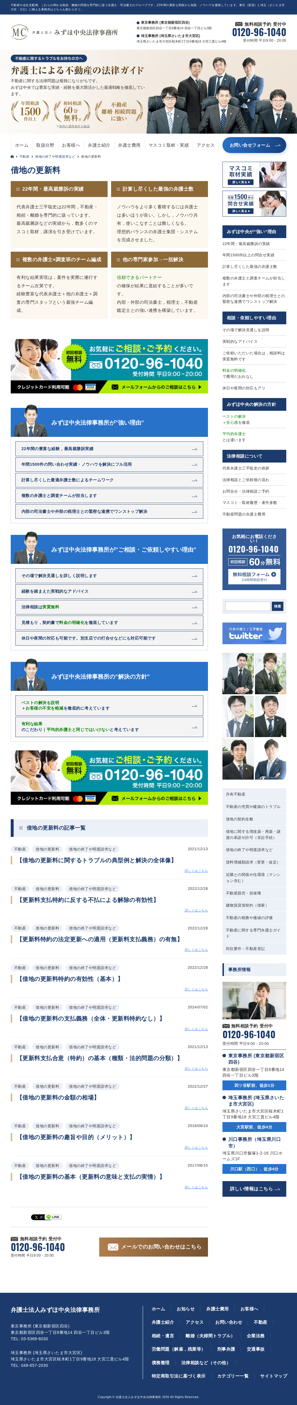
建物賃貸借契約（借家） (247, 905)
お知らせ (186, 1308)
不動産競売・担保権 (243, 893)
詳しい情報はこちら (251, 1188)
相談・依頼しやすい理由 (251, 317)
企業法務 (256, 1335)
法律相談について (245, 456)
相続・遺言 (163, 1335)
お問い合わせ (228, 1322)
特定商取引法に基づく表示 (179, 1375)
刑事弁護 (226, 1349)
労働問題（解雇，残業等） (179, 1349)
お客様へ (71, 145)
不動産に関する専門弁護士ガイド (253, 933)
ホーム (21, 145)
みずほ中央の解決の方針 (251, 404)
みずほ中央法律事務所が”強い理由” (97, 422)
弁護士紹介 (99, 145)
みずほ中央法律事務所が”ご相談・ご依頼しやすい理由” (123, 549)
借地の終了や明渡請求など (55, 156)
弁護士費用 (129, 145)
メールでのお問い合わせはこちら (161, 1247)
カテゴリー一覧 (233, 1375)
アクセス (206, 145)
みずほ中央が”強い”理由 (251, 231)
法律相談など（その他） (206, 1362)
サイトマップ (273, 1375)
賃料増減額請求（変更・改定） (253, 862)
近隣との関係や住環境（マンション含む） (253, 877)
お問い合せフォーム (250, 145)
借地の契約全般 (239, 819)
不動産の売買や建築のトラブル (253, 806)
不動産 (24, 156)
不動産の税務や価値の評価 (249, 918)
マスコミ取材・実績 (168, 145)
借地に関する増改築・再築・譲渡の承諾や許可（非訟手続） (253, 834)
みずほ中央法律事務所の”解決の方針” (100, 676)
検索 (277, 606)
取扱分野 (45, 145)
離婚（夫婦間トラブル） (210, 1335)
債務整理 (161, 1362)
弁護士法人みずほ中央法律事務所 (55, 1310)
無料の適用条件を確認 (74, 126)
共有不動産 (235, 794)
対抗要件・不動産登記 (245, 949)
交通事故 (256, 1349)
